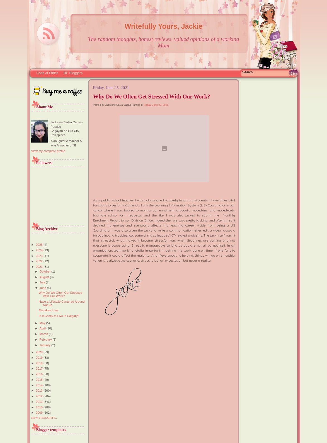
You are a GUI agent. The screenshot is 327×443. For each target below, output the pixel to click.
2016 (40, 374)
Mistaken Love (49, 310)
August (45, 277)
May (43, 323)
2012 (40, 396)
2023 (40, 255)
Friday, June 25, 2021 (156, 104)
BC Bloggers (73, 73)
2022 (40, 261)
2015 (40, 379)
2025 (40, 244)
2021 (40, 266)
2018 (40, 363)
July (43, 282)
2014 (40, 385)
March (44, 334)
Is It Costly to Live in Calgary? (59, 315)
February (46, 339)
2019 (40, 357)
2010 (40, 407)
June (43, 288)
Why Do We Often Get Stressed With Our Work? (60, 294)
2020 (40, 352)
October (45, 271)
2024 (40, 250)
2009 (40, 412)
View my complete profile (48, 151)
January (45, 345)
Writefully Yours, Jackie (163, 26)
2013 (40, 390)
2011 (40, 401)
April (43, 328)
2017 (40, 368)
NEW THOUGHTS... (44, 417)
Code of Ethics (47, 73)
